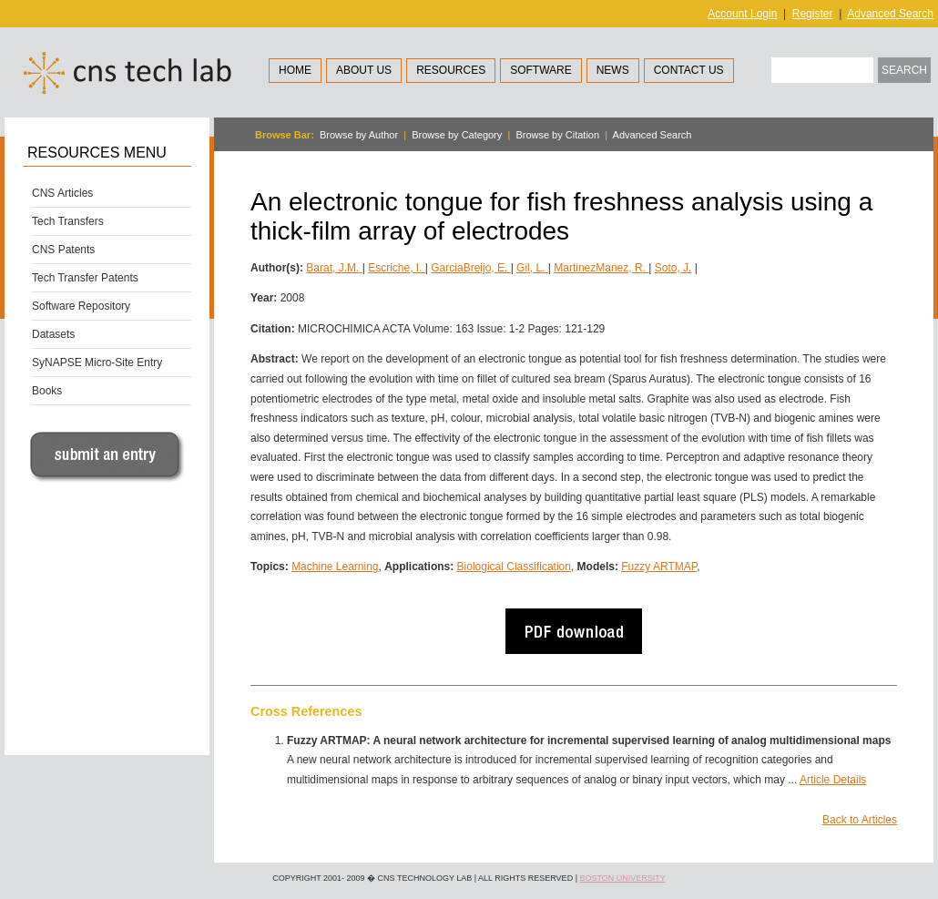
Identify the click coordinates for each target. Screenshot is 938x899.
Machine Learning (334, 566)
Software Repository (81, 306)
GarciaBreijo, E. (470, 267)
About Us (364, 70)
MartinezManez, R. (601, 267)
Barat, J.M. (334, 267)
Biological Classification (514, 566)
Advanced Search (890, 13)
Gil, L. (532, 267)
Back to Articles (859, 819)
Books (47, 390)
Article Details (833, 779)
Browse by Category (457, 134)
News (612, 70)
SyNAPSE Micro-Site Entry (97, 362)
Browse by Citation (557, 134)
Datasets (53, 334)
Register (812, 13)
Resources (450, 70)
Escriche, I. (396, 267)
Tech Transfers (68, 221)
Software (541, 70)
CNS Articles (62, 193)
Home (295, 70)
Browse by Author (359, 134)
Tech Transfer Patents (85, 277)
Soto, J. (673, 267)
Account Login (742, 13)
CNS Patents (63, 249)
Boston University (622, 878)
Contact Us (689, 70)
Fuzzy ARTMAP (659, 566)
